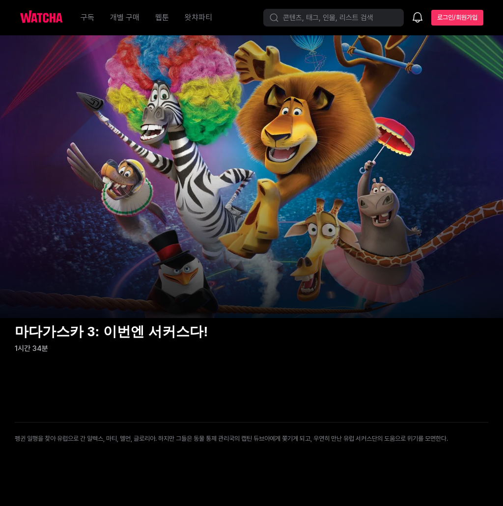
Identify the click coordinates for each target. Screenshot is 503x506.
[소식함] (417, 18)
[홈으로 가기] (46, 17)
